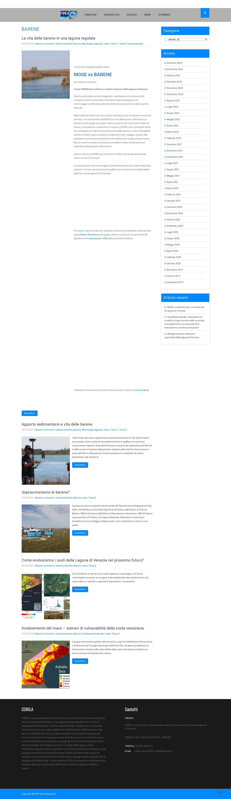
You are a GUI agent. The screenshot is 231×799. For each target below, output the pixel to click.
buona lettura (141, 390)
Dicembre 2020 (174, 207)
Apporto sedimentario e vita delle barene (57, 424)
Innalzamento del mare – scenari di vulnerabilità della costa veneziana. (83, 628)
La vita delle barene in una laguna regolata (58, 38)
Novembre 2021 (175, 150)
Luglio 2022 (172, 107)
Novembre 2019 (175, 269)
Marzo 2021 (173, 188)
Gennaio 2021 (174, 201)
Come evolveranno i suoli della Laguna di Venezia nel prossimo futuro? (83, 560)
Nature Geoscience (89, 234)
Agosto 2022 (173, 100)
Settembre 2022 (175, 94)
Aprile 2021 (172, 182)
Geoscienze (95, 238)
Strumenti (164, 14)
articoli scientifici (64, 43)
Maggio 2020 (173, 244)
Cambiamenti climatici (93, 633)
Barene (77, 43)
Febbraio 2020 (174, 257)
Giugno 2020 (173, 238)
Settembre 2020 (175, 226)
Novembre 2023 (175, 69)
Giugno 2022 (173, 113)
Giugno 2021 (173, 169)
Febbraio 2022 (174, 138)
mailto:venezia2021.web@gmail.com (153, 751)
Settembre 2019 (175, 282)
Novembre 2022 (175, 88)
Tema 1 (114, 43)
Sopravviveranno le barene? (46, 492)
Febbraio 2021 (174, 194)
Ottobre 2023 (173, 75)
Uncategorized (135, 43)
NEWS (147, 14)
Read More (29, 413)
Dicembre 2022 (174, 81)
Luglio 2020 (172, 232)
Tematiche (91, 14)
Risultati (132, 14)
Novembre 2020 (175, 213)
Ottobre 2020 (173, 219)
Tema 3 (123, 43)
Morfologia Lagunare (92, 43)
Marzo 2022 (173, 132)
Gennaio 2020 (174, 263)
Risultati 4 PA (111, 14)
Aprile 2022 (172, 125)
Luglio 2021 (172, 163)
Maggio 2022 (173, 119)
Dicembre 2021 (174, 144)
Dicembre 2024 (174, 63)
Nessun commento (45, 43)
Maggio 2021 (173, 175)
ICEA (105, 238)
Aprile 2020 (172, 251)
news (107, 43)
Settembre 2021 (175, 157)
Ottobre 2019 (173, 276)
